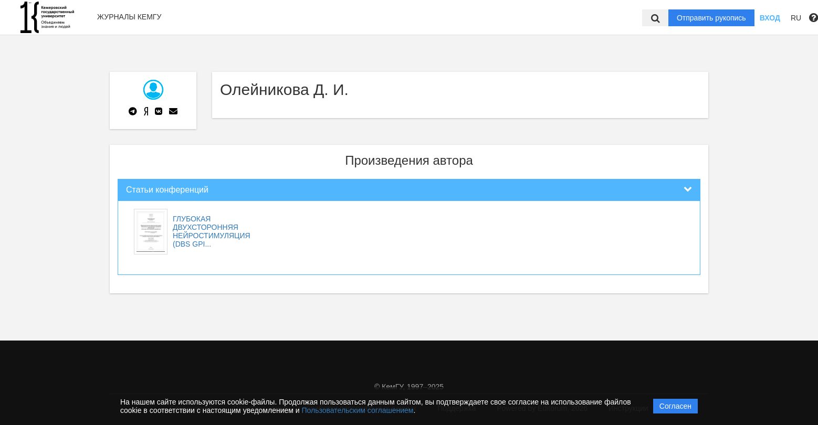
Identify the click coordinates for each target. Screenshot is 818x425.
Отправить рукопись (711, 18)
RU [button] (796, 18)
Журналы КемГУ (129, 17)
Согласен (675, 406)
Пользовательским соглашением (358, 410)
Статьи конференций (167, 189)
